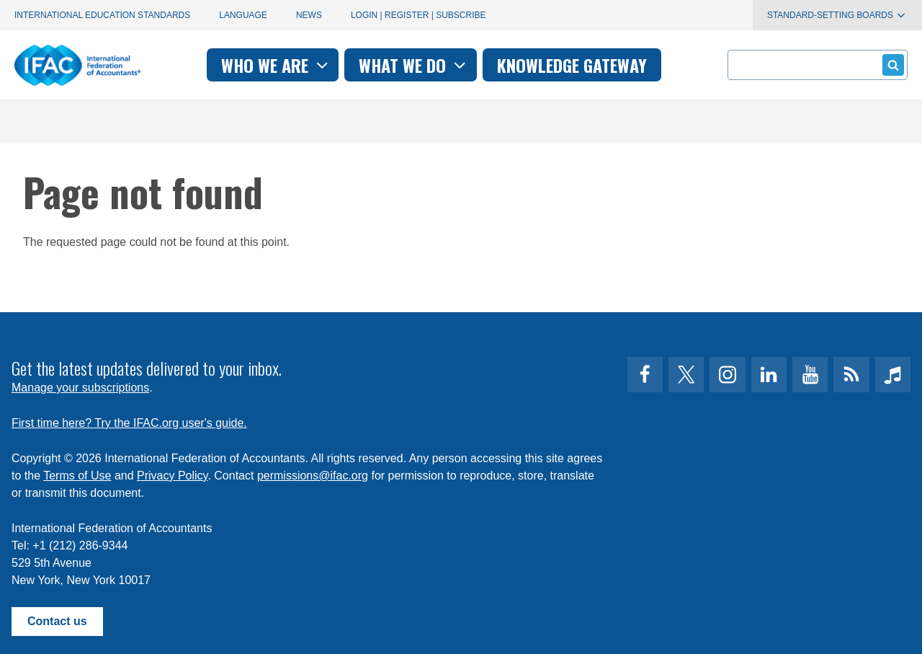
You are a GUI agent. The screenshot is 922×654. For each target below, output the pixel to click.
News (309, 15)
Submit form (890, 64)
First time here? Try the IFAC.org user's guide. (129, 423)
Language (243, 15)
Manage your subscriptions (80, 387)
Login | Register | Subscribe (418, 15)
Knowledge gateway (572, 65)
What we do (414, 65)
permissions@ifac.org (312, 475)
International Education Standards (102, 15)
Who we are (276, 65)
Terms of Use (77, 475)
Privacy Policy (172, 475)
